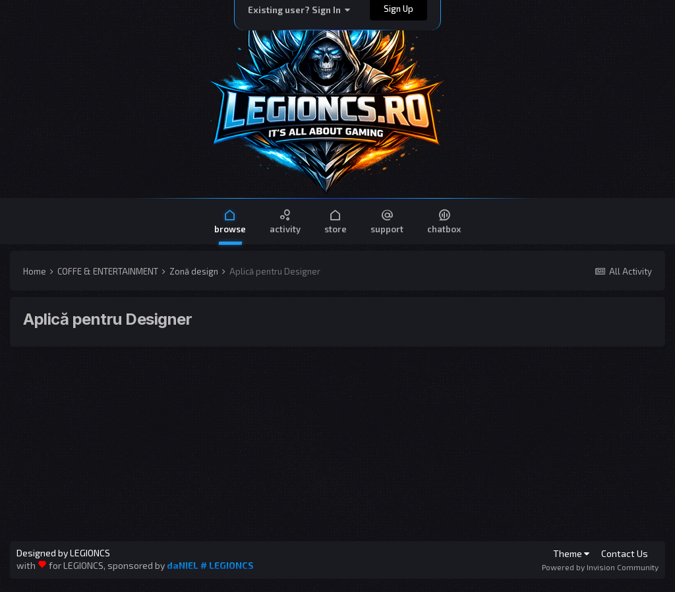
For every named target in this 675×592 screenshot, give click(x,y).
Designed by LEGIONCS (63, 553)
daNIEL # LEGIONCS (210, 565)
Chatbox (444, 220)
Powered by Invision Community (600, 567)
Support (386, 220)
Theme (571, 553)
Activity (285, 220)
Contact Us (624, 553)
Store (335, 220)
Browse (230, 220)
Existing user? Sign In (299, 10)
